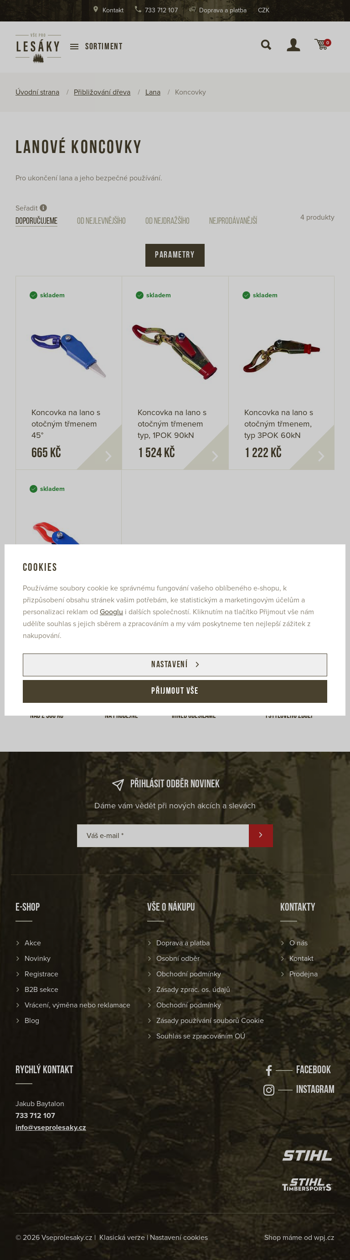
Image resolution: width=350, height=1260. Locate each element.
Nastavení (169, 665)
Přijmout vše (174, 691)
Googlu (111, 612)
